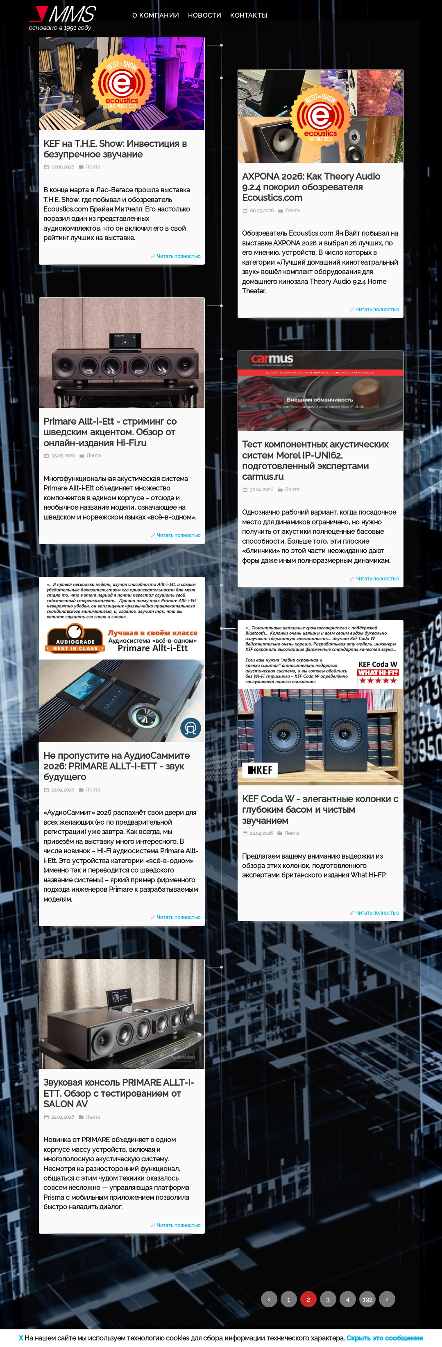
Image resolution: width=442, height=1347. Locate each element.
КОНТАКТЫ (248, 15)
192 (367, 1299)
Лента (92, 167)
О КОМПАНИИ (155, 15)
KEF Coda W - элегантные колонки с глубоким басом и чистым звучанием (320, 810)
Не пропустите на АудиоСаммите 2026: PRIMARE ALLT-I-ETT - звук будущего (116, 766)
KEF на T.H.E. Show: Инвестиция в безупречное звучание (115, 149)
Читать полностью (178, 256)
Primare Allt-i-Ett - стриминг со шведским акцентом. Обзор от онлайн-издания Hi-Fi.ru (110, 432)
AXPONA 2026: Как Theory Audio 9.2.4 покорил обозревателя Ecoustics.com (311, 187)
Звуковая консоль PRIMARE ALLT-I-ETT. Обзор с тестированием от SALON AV (118, 1093)
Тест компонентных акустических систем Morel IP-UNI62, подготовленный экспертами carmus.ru (315, 460)
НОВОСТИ (204, 15)
